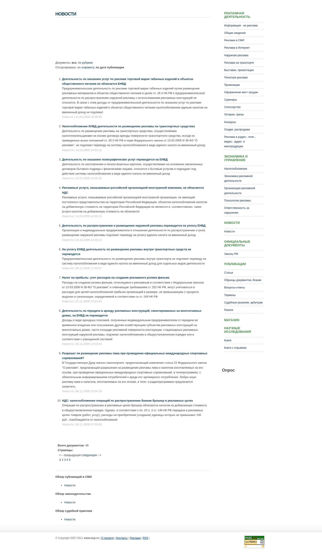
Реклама (135, 538)
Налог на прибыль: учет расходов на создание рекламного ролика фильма (115, 277)
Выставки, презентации (239, 70)
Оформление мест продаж (241, 92)
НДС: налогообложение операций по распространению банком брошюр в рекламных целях (127, 400)
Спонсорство (232, 107)
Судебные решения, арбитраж (243, 302)
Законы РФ (231, 253)
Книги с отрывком (235, 347)
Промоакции (232, 85)
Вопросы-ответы (234, 287)
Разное (228, 310)
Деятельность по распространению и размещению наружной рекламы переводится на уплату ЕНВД (134, 225)
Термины (230, 295)
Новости (70, 485)
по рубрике (85, 62)
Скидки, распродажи (237, 129)
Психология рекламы (237, 200)
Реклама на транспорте (239, 62)
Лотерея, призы (234, 114)
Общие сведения (235, 33)
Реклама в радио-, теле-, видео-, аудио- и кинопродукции (240, 141)
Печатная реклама (236, 77)
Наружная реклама (236, 55)
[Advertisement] (136, 40)
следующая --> (91, 455)
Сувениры (230, 99)
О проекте (107, 538)
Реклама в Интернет (237, 47)
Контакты (122, 538)
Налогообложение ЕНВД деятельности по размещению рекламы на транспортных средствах (128, 126)
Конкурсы (230, 122)
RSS (145, 538)
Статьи (228, 272)
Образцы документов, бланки (242, 280)
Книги (227, 340)
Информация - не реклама (241, 25)
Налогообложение (235, 168)
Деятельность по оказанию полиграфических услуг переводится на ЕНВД (115, 159)
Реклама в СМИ (234, 40)
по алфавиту (85, 67)
